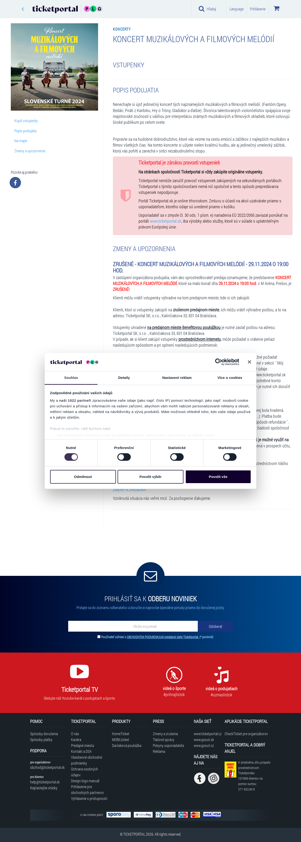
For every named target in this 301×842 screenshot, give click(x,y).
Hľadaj (207, 9)
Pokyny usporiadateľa (168, 745)
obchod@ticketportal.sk (47, 767)
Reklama (159, 751)
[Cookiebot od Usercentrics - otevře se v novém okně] (218, 361)
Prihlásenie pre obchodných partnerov (87, 789)
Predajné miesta (82, 745)
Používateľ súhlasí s (157, 637)
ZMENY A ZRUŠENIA (129, 489)
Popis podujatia (25, 130)
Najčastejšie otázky (43, 787)
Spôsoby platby (41, 739)
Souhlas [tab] (71, 378)
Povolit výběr (150, 477)
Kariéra (76, 739)
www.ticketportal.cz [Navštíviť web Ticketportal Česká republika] (207, 733)
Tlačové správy (163, 739)
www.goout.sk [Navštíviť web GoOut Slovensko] (204, 739)
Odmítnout (83, 477)
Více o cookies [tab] (230, 378)
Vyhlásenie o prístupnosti (89, 798)
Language (237, 8)
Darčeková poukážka (126, 745)
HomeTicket (120, 733)
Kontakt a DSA (81, 751)
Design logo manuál (85, 780)
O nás (75, 733)
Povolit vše (218, 477)
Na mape (20, 140)
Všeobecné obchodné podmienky (86, 760)
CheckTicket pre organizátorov (246, 733)
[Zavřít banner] (249, 362)
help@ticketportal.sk (45, 781)
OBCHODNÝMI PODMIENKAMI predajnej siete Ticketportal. (163, 637)
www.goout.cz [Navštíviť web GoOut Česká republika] (204, 745)
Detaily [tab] (124, 378)
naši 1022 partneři (75, 400)
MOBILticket (120, 739)
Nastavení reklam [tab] (177, 378)
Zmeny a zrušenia (165, 733)
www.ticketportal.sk (165, 221)
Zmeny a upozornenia (29, 150)
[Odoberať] (215, 626)
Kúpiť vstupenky (26, 120)
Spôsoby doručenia (44, 733)
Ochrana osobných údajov (84, 771)
